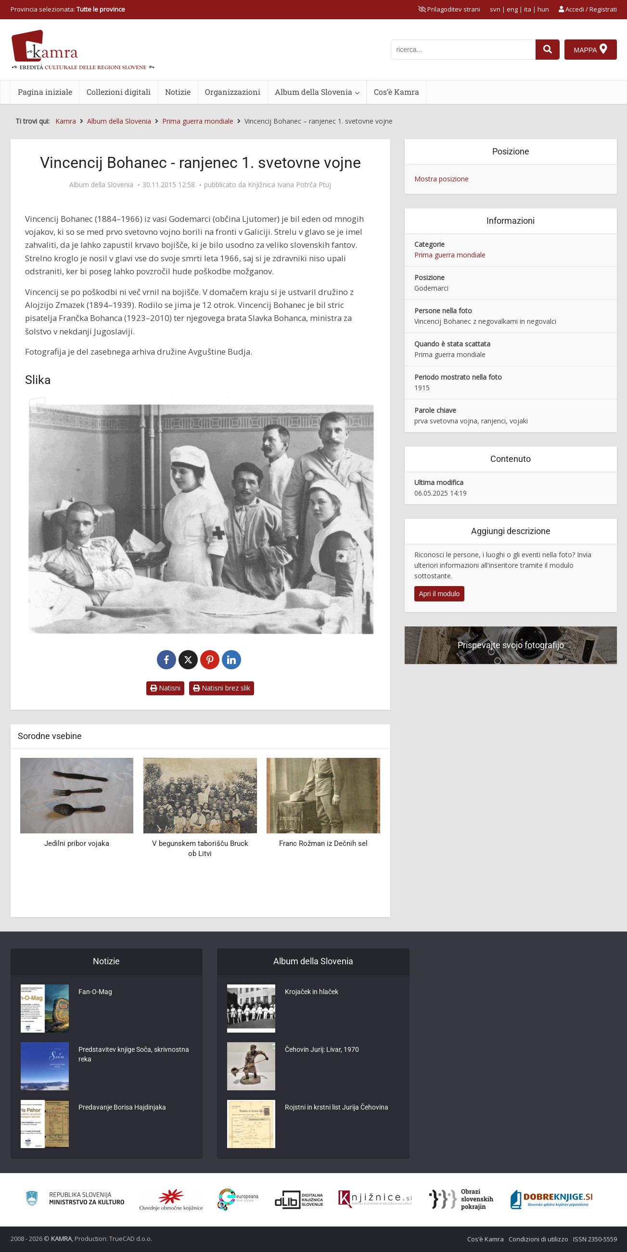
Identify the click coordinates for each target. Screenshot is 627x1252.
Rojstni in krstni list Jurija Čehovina (336, 1107)
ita (527, 9)
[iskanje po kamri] (463, 49)
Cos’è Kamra (396, 92)
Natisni (165, 687)
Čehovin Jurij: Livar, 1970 (322, 1049)
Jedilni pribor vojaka (76, 843)
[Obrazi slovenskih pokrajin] (461, 1200)
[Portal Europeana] (238, 1200)
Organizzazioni (232, 92)
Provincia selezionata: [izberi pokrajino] (68, 9)
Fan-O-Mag (95, 992)
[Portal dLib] (299, 1200)
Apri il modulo (439, 594)
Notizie (178, 92)
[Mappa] (590, 49)
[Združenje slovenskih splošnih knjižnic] (375, 1199)
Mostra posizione (441, 178)
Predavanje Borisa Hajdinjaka (122, 1107)
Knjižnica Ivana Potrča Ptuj (289, 184)
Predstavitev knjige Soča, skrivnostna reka (133, 1054)
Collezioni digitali (119, 92)
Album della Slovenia (313, 92)
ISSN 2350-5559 (595, 1239)
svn (495, 9)
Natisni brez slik (221, 687)
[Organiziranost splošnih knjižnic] (171, 1200)
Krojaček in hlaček (311, 992)
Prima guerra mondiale (450, 254)
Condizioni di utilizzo (538, 1239)
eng (512, 9)
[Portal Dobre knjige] (551, 1199)
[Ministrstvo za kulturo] (75, 1199)
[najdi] (548, 49)
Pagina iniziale (45, 92)
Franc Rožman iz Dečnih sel (323, 843)
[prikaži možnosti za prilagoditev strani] (449, 9)
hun (543, 9)
